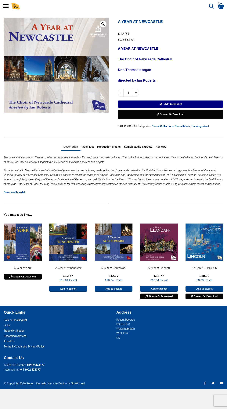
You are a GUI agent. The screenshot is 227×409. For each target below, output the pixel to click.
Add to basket (173, 104)
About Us (9, 341)
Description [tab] (70, 146)
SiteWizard (78, 383)
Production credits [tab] (109, 146)
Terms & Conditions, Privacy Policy (24, 346)
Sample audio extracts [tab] (138, 146)
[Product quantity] (128, 93)
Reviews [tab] (161, 146)
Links (7, 325)
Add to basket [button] (68, 288)
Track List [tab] (87, 146)
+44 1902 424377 (30, 369)
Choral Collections (163, 126)
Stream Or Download (170, 114)
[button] (103, 24)
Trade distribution (14, 330)
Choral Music (182, 126)
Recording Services (15, 335)
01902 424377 (36, 365)
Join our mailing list (15, 320)
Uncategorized (200, 126)
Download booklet (14, 192)
